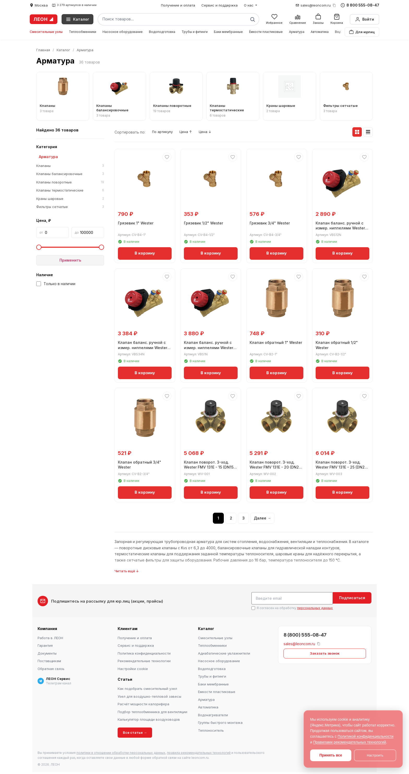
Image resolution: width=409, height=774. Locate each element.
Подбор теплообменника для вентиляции (152, 711)
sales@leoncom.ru (315, 5)
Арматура (296, 32)
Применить (70, 260)
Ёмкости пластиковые (266, 32)
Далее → (262, 518)
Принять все (330, 755)
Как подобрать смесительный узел (147, 688)
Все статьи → (135, 732)
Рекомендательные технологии (144, 660)
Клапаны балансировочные (70, 174)
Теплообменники (82, 32)
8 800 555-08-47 (360, 5)
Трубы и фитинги (195, 32)
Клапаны (70, 166)
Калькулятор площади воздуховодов (149, 719)
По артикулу (164, 132)
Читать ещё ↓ (127, 571)
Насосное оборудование (123, 32)
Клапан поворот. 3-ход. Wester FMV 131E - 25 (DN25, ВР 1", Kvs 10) (339, 466)
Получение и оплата (178, 5)
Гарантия (45, 645)
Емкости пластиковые (216, 691)
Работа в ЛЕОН (50, 637)
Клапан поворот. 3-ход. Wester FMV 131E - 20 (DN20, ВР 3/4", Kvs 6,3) (273, 466)
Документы (47, 652)
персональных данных (315, 607)
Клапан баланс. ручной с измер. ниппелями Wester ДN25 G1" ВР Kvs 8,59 (209, 346)
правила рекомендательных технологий (199, 752)
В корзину (145, 252)
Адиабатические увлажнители (224, 652)
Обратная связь (51, 668)
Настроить (375, 755)
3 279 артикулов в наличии (74, 5)
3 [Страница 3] (243, 518)
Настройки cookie (133, 668)
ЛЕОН (43, 19)
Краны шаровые (70, 198)
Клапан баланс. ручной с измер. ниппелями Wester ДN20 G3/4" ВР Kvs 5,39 (143, 346)
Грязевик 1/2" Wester (204, 222)
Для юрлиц (362, 32)
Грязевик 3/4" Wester (271, 222)
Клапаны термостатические (70, 190)
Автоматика (320, 32)
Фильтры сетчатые (70, 207)
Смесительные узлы (46, 32)
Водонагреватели (213, 714)
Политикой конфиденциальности (365, 736)
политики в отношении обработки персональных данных (120, 752)
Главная (43, 50)
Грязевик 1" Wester (136, 222)
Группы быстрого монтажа (220, 722)
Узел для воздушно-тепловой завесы (149, 696)
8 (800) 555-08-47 (305, 634)
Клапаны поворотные (70, 182)
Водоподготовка (162, 32)
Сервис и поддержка (219, 5)
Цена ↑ (190, 132)
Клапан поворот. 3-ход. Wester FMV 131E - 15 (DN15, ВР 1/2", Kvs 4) (210, 466)
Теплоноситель (211, 729)
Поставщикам (49, 660)
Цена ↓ (212, 132)
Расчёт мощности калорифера (143, 703)
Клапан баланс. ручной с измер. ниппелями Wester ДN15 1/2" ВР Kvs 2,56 (341, 227)
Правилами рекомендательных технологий (349, 742)
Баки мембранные (228, 32)
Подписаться (352, 598)
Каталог (63, 50)
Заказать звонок (325, 653)
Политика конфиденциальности (144, 652)
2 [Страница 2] (231, 518)
